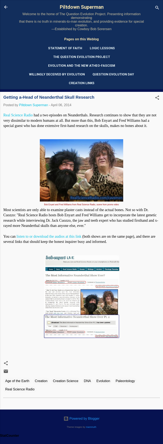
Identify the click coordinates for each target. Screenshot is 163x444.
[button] (157, 98)
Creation (41, 381)
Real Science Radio (18, 115)
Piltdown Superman (82, 7)
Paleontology (125, 381)
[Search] (157, 8)
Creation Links (81, 83)
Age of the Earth (17, 381)
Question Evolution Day (113, 74)
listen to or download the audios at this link (48, 236)
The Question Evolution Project (81, 57)
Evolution (103, 381)
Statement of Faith (65, 48)
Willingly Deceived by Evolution (57, 74)
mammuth (91, 427)
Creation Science (65, 381)
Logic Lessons (102, 48)
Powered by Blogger (82, 418)
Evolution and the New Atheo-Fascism (81, 66)
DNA (87, 381)
